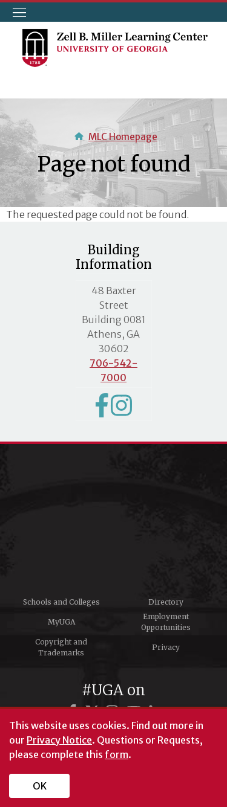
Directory (165, 601)
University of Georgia (113, 524)
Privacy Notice (59, 740)
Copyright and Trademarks (61, 647)
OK (40, 786)
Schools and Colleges (61, 601)
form (116, 754)
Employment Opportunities (166, 622)
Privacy (166, 647)
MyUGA (61, 621)
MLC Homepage (122, 137)
